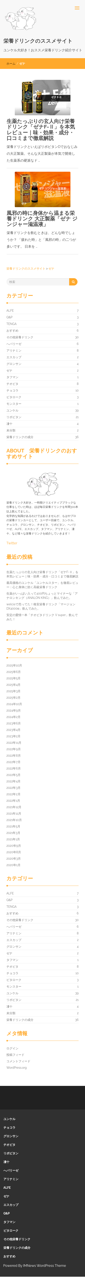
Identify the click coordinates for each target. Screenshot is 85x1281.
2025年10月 (14, 665)
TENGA (11, 324)
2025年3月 (13, 691)
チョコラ (12, 390)
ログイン (12, 1048)
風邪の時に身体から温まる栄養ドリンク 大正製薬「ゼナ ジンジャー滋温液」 (42, 219)
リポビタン (13, 417)
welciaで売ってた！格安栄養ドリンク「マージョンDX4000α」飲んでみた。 (40, 606)
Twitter (11, 543)
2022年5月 (13, 775)
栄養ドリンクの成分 (19, 437)
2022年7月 (13, 762)
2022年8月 (13, 755)
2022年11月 (13, 742)
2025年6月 (13, 672)
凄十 (9, 424)
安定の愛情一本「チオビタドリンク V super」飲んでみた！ (42, 617)
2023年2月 (13, 736)
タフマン (12, 377)
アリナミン (13, 350)
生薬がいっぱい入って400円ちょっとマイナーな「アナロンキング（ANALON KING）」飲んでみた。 (42, 596)
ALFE (10, 310)
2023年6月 (13, 723)
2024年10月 (14, 704)
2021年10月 (14, 820)
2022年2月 (13, 794)
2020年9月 (13, 845)
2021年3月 (13, 833)
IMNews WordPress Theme (44, 1266)
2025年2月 (13, 697)
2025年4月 (13, 684)
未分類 (10, 430)
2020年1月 (13, 865)
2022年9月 (13, 749)
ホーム (10, 63)
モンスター (13, 404)
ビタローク (13, 397)
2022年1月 (13, 800)
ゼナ (9, 370)
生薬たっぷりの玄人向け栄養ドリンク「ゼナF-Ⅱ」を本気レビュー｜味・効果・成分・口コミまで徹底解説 (41, 129)
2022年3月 (13, 787)
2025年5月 (13, 678)
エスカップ (13, 357)
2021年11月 (13, 813)
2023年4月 (13, 730)
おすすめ (12, 330)
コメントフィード (18, 1061)
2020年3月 (13, 858)
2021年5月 (13, 826)
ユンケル (12, 410)
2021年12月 (13, 807)
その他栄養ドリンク (19, 337)
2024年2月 (13, 717)
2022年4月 (13, 781)
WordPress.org (16, 1067)
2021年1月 (13, 839)
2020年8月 (13, 852)
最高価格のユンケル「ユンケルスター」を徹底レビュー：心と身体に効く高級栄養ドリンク (42, 585)
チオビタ (12, 384)
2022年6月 (13, 768)
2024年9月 (13, 710)
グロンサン (13, 364)
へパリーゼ (13, 344)
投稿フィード (15, 1054)
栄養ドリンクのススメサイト (38, 41)
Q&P (9, 317)
